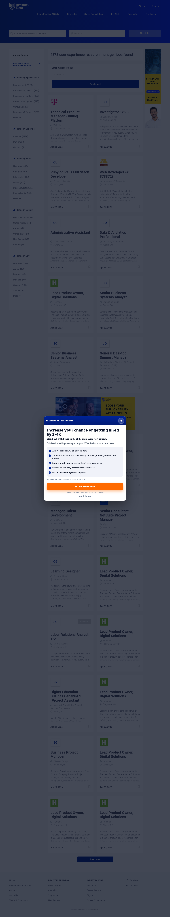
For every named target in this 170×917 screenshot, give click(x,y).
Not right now (85, 496)
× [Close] (121, 421)
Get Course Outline (85, 486)
